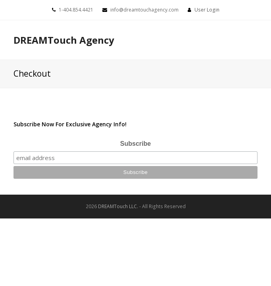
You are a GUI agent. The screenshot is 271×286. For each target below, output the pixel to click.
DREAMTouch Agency (63, 39)
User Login (206, 9)
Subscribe (135, 143)
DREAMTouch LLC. (118, 206)
